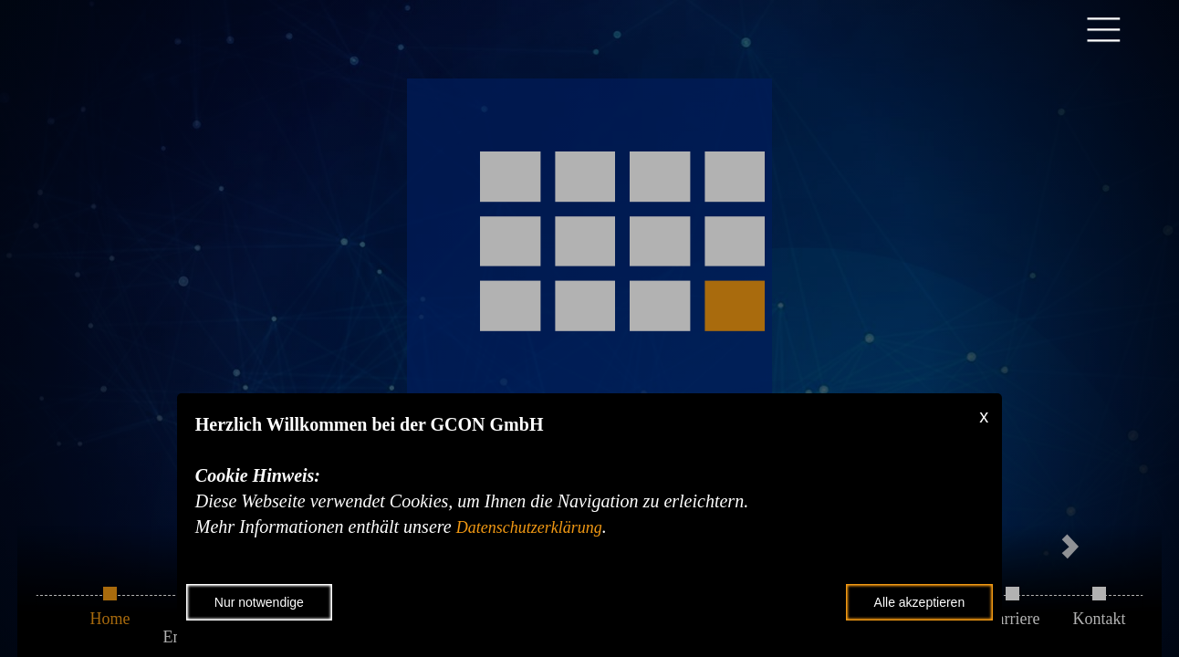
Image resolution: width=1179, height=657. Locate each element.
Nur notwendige (259, 602)
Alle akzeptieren (919, 602)
